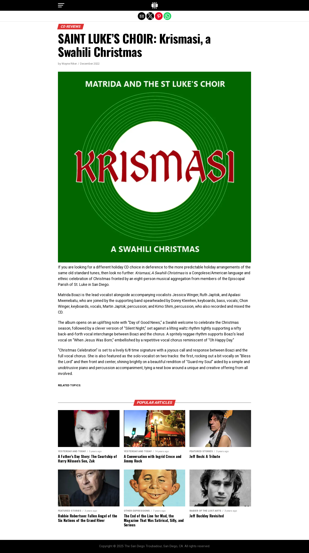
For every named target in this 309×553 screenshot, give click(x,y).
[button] (61, 5)
